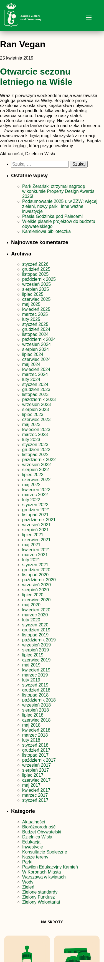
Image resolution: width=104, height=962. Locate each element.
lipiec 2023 (33, 414)
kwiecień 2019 (36, 670)
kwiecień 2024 (36, 369)
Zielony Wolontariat (41, 902)
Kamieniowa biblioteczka (46, 231)
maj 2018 (31, 725)
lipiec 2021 (33, 534)
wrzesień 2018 (36, 705)
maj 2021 (31, 544)
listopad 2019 (35, 635)
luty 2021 (31, 559)
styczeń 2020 (35, 625)
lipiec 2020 (33, 594)
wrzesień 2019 (36, 645)
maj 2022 (31, 484)
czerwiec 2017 (36, 780)
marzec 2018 (35, 735)
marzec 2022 (35, 494)
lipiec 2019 (33, 655)
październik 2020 (39, 579)
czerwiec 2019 (36, 660)
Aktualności (33, 822)
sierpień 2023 (35, 409)
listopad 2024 (35, 334)
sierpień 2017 (35, 770)
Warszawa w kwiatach (44, 877)
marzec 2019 (35, 675)
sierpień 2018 (35, 710)
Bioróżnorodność (38, 827)
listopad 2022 (35, 454)
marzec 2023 (35, 434)
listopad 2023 (35, 394)
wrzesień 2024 (36, 344)
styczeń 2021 (35, 564)
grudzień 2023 (36, 389)
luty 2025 (31, 319)
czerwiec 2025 (36, 299)
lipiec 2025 (33, 294)
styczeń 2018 (35, 745)
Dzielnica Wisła (37, 837)
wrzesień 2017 (36, 765)
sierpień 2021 (35, 529)
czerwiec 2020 (36, 599)
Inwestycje (32, 847)
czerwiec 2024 (36, 359)
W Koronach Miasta (41, 872)
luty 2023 (31, 439)
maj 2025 (31, 304)
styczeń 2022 (35, 504)
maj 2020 (31, 604)
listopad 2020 (35, 574)
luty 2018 (31, 740)
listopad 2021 (35, 514)
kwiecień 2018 (36, 730)
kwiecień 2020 (36, 609)
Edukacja (31, 842)
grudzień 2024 (36, 329)
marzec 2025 (35, 314)
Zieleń (28, 887)
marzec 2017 (35, 795)
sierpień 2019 (35, 650)
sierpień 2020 (35, 589)
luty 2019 (31, 680)
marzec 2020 (35, 614)
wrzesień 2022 (36, 464)
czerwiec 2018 (36, 720)
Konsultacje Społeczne (44, 852)
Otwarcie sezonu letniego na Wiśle (36, 77)
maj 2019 (31, 665)
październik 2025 (39, 279)
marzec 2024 (35, 374)
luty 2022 (31, 499)
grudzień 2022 (36, 449)
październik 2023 (39, 399)
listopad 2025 (35, 274)
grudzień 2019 (36, 630)
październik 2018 (39, 700)
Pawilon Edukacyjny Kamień (50, 867)
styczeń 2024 (35, 384)
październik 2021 (39, 519)
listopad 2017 (35, 755)
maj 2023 (31, 424)
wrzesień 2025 (36, 284)
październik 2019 (39, 640)
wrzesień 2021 (36, 524)
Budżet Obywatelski (41, 832)
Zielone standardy (39, 892)
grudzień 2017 (36, 750)
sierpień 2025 (35, 289)
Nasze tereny (35, 857)
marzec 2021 (35, 554)
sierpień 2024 (35, 349)
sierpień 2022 (35, 469)
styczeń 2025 (35, 324)
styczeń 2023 (35, 444)
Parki (27, 862)
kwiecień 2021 (36, 549)
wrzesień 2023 (36, 404)
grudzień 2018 (36, 690)
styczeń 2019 (35, 685)
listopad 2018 (35, 695)
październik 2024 (39, 339)
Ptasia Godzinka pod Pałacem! (53, 216)
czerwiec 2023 (36, 419)
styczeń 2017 (35, 800)
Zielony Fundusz (38, 897)
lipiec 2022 (33, 474)
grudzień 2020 (36, 569)
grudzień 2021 (36, 509)
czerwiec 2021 (36, 539)
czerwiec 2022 (36, 479)
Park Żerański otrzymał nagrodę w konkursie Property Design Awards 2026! (58, 191)
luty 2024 (31, 379)
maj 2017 (31, 785)
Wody (28, 882)
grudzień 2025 (36, 269)
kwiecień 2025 (36, 309)
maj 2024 (31, 364)
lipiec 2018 (33, 715)
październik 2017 (39, 760)
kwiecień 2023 (36, 429)
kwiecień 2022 (36, 489)
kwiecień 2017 (36, 790)
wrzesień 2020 (36, 584)
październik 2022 (39, 459)
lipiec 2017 (33, 775)
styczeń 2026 (35, 264)
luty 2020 (31, 619)
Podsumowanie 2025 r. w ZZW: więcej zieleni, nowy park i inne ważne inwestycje (59, 206)
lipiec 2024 (33, 354)
